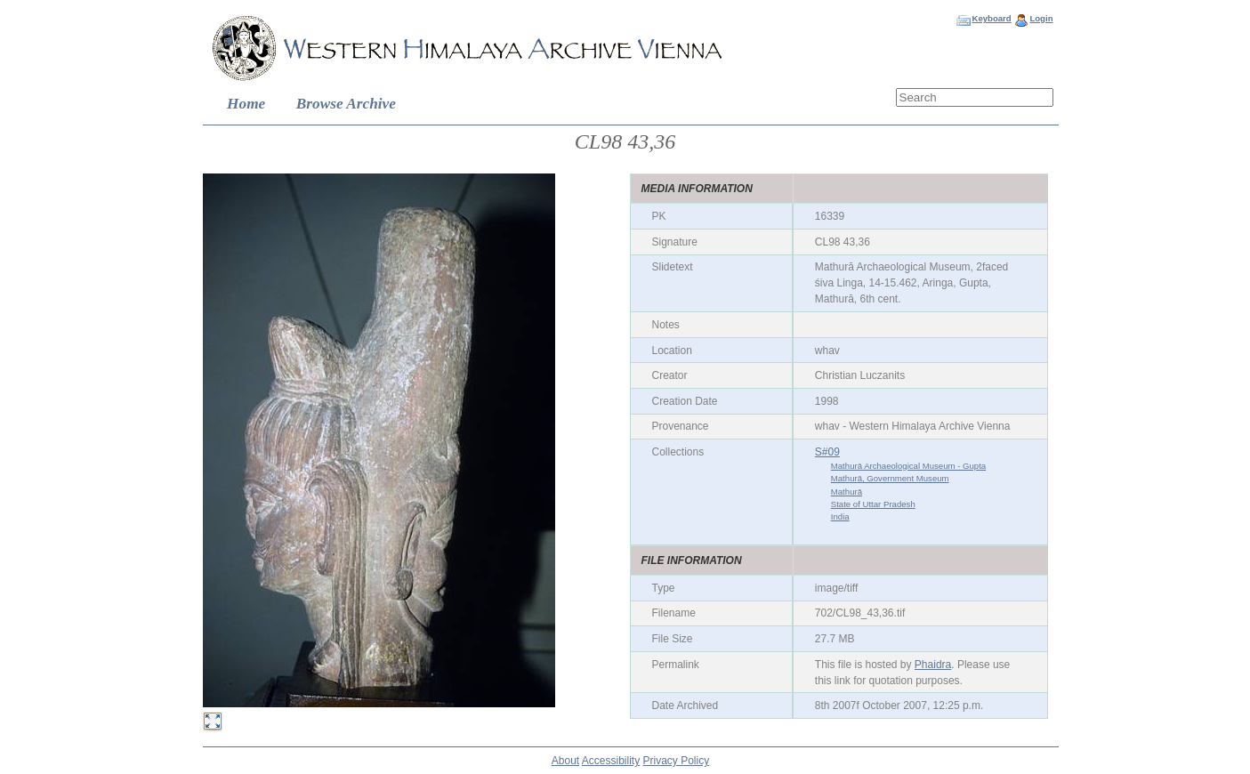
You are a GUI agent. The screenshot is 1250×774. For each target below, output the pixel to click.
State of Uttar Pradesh (873, 504)
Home (246, 103)
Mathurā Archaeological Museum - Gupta (908, 466)
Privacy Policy (676, 760)
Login (1040, 18)
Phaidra (933, 664)
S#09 (827, 452)
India (840, 516)
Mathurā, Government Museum (890, 478)
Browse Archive (346, 103)
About (565, 760)
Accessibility (611, 760)
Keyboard (991, 18)
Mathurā (846, 491)
